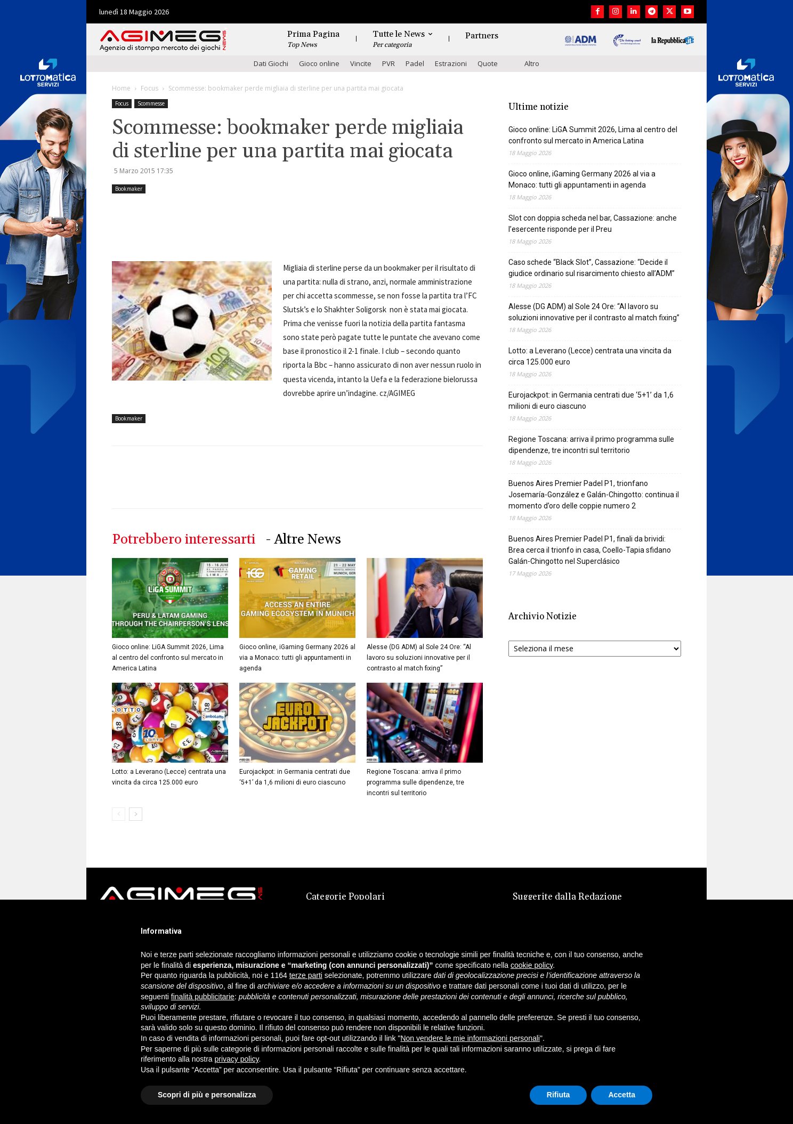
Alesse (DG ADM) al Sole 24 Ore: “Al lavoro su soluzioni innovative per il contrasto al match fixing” (419, 657)
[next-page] (135, 814)
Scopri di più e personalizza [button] (207, 1094)
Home (121, 88)
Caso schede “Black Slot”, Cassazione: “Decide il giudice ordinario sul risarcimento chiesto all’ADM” (591, 268)
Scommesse (151, 103)
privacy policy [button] (237, 1059)
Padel (415, 63)
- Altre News (303, 539)
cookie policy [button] (532, 965)
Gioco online (319, 63)
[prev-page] (118, 814)
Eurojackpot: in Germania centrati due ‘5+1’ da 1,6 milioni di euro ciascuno (591, 400)
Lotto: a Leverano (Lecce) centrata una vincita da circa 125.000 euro (589, 356)
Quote (488, 63)
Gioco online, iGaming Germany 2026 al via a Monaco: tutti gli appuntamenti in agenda (297, 657)
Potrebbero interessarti (183, 539)
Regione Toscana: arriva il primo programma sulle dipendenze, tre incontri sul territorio (415, 782)
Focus (149, 88)
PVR (388, 63)
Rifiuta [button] (558, 1094)
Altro (531, 63)
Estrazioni (451, 63)
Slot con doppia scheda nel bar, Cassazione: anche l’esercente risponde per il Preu (592, 223)
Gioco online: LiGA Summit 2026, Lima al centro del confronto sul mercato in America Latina (168, 657)
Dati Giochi (271, 63)
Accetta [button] (621, 1094)
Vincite (360, 63)
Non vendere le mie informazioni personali (469, 1038)
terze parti (305, 975)
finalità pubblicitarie (202, 996)
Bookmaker (128, 188)
